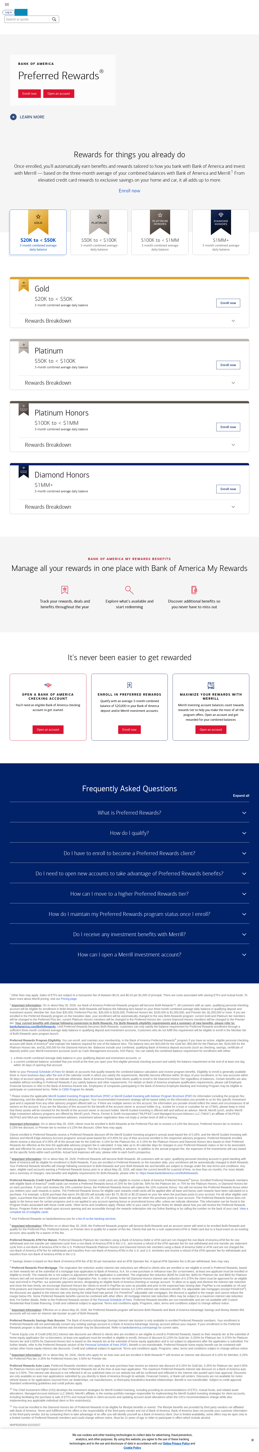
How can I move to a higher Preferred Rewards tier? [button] (129, 895)
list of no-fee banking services (97, 1220)
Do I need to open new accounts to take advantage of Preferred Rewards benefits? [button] (129, 875)
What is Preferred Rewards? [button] (129, 814)
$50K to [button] (95, 248)
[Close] (252, 1440)
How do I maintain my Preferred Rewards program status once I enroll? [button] (129, 915)
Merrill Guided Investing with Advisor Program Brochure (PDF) (153, 1097)
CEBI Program (71, 1091)
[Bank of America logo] (86, 4)
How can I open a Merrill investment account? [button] (129, 956)
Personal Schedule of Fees (44, 1073)
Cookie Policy (132, 1447)
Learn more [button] (27, 118)
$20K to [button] (34, 248)
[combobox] (228, 30)
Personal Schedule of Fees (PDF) (106, 1346)
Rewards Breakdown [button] (45, 324)
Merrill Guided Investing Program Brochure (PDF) (79, 1097)
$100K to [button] (156, 248)
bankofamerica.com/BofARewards (33, 1028)
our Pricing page (66, 1000)
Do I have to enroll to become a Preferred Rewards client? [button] (129, 854)
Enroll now (129, 192)
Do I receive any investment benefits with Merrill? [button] (129, 936)
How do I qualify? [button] (129, 834)
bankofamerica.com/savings (140, 1329)
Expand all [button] (241, 797)
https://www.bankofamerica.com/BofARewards (169, 1174)
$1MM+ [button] (216, 248)
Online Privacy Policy (176, 1443)
